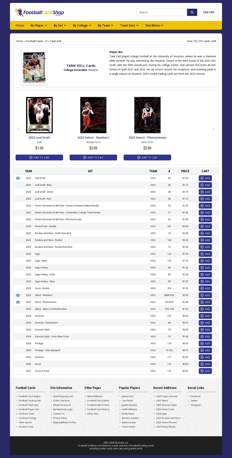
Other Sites (93, 413)
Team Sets (129, 25)
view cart (209, 12)
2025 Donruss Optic (166, 405)
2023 (28, 178)
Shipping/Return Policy (64, 422)
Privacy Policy (60, 418)
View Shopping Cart (63, 396)
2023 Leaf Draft (39, 138)
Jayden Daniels (129, 405)
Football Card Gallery (98, 400)
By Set (60, 25)
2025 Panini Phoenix (166, 422)
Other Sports (25, 422)
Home (20, 25)
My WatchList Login (62, 409)
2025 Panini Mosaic (166, 426)
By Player (39, 25)
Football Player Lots (29, 409)
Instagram (195, 405)
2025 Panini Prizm (165, 409)
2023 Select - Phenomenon (147, 138)
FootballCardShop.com (90, 445)
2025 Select (162, 400)
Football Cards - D (36, 41)
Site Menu (154, 25)
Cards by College (27, 418)
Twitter (194, 400)
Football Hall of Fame (98, 405)
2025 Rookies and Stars (168, 418)
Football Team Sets (28, 405)
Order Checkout (61, 400)
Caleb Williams (129, 409)
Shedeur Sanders (130, 418)
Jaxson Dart (128, 396)
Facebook (195, 396)
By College (82, 25)
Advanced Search (62, 405)
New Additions (94, 396)
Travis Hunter (129, 426)
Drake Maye (128, 413)
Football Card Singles (29, 396)
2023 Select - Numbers (93, 138)
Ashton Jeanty (129, 422)
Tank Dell (55, 41)
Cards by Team (26, 413)
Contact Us (58, 413)
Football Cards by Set (30, 400)
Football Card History (98, 409)
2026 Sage (161, 413)
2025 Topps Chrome (166, 396)
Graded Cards (26, 426)
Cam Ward (127, 400)
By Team (106, 25)
